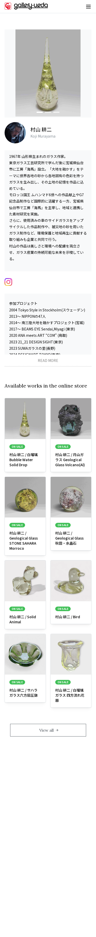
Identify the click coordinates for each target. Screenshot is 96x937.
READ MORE (48, 360)
